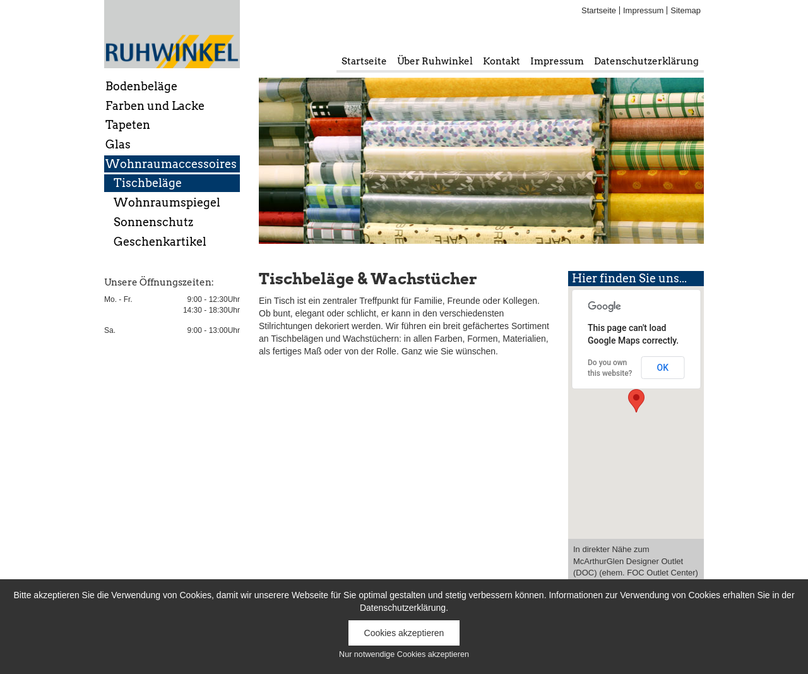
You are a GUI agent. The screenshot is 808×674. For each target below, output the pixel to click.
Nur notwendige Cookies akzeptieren (404, 654)
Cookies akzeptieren (404, 633)
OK (663, 368)
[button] (636, 400)
